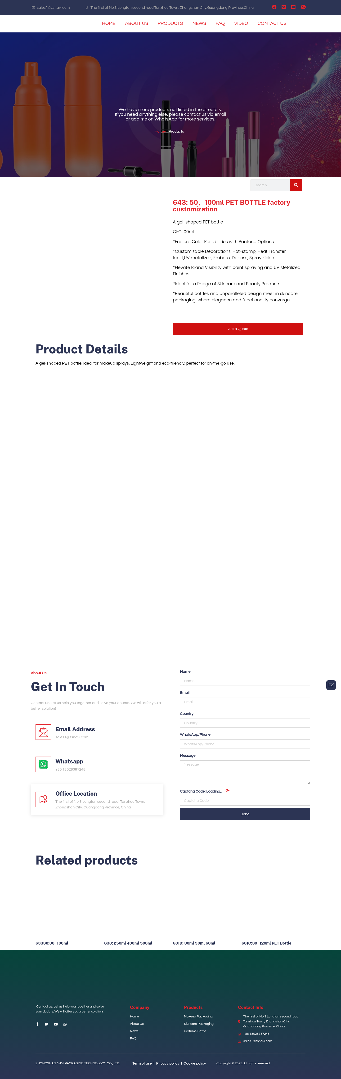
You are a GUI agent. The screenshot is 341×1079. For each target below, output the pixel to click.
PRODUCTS (170, 23)
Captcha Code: (204, 791)
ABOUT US (136, 23)
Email (184, 693)
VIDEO (241, 23)
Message (187, 756)
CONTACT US (271, 23)
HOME (109, 23)
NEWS (199, 23)
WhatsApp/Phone (195, 734)
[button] (238, 329)
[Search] (296, 185)
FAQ (220, 23)
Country (186, 714)
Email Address (75, 729)
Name (185, 671)
